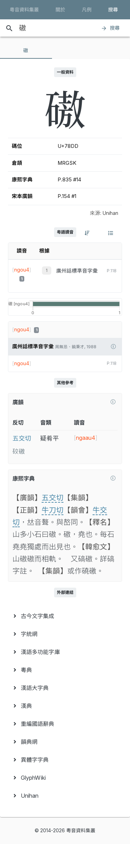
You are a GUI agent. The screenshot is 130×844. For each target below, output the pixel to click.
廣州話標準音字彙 (77, 271)
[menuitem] (65, 616)
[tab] (26, 50)
